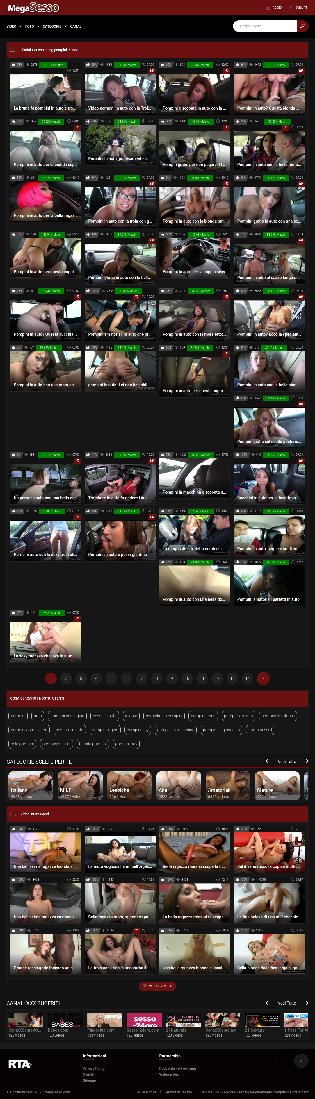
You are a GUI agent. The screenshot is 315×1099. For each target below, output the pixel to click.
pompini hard (260, 730)
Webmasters (169, 1075)
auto (38, 716)
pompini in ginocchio (221, 730)
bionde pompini (93, 743)
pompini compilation (29, 730)
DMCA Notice (145, 1092)
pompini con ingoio (67, 716)
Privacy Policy (94, 1068)
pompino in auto (238, 716)
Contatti (89, 1075)
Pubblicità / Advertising (177, 1068)
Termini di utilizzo (178, 1092)
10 (187, 678)
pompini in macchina (175, 730)
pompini (18, 716)
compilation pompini (164, 716)
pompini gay (138, 730)
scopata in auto (69, 730)
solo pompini (22, 743)
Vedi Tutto (287, 761)
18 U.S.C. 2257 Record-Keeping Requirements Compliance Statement (254, 1092)
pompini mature (56, 743)
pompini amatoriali (278, 716)
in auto (131, 716)
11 (202, 678)
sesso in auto (104, 716)
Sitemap (89, 1080)
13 (232, 678)
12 (217, 678)
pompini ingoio (105, 730)
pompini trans (203, 716)
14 (247, 678)
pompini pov (126, 743)
